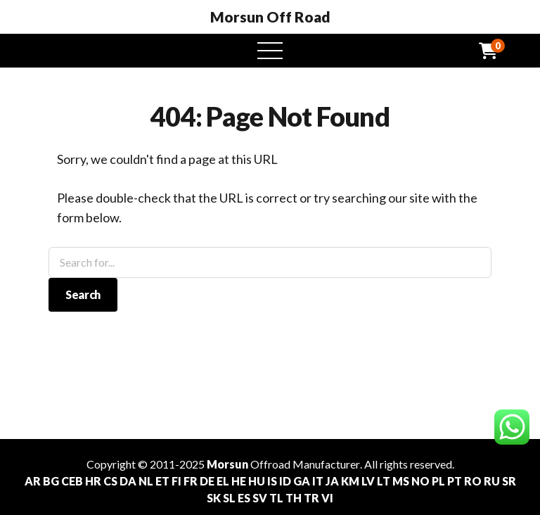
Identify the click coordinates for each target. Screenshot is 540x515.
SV (259, 497)
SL (229, 497)
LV (368, 481)
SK (214, 497)
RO (473, 481)
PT (454, 481)
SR (509, 481)
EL (223, 481)
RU (492, 481)
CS (110, 481)
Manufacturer (326, 464)
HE (238, 481)
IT (317, 481)
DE (207, 481)
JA (332, 481)
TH (293, 497)
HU (256, 481)
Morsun (227, 464)
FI (176, 481)
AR (33, 481)
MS (400, 481)
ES (244, 497)
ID (285, 481)
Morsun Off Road (270, 16)
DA (128, 481)
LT (383, 481)
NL (146, 481)
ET (162, 481)
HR (93, 481)
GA (301, 481)
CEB (72, 481)
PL (438, 481)
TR (311, 497)
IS (272, 481)
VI (327, 497)
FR (191, 481)
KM (350, 481)
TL (276, 497)
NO (420, 481)
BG (51, 481)
